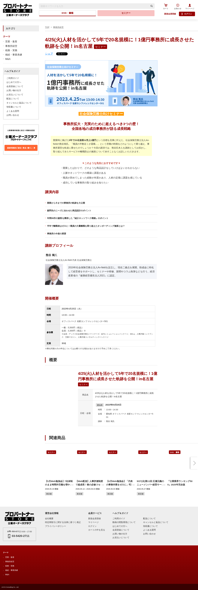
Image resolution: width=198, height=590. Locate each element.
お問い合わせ (12, 115)
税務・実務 (11, 50)
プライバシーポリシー (55, 526)
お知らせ (177, 6)
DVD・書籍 (67, 13)
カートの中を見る (96, 530)
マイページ (189, 6)
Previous (48, 463)
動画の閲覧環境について (124, 522)
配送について (12, 99)
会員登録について (14, 86)
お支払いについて (14, 95)
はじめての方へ (13, 82)
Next (194, 463)
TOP (47, 27)
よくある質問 (12, 111)
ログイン (186, 14)
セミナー (126, 13)
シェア (49, 53)
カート (165, 6)
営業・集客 (11, 41)
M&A (7, 59)
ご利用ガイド (12, 78)
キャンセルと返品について (19, 103)
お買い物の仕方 (13, 90)
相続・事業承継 (13, 54)
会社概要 (49, 518)
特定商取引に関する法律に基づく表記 (63, 522)
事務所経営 (11, 46)
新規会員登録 (170, 14)
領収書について (13, 107)
